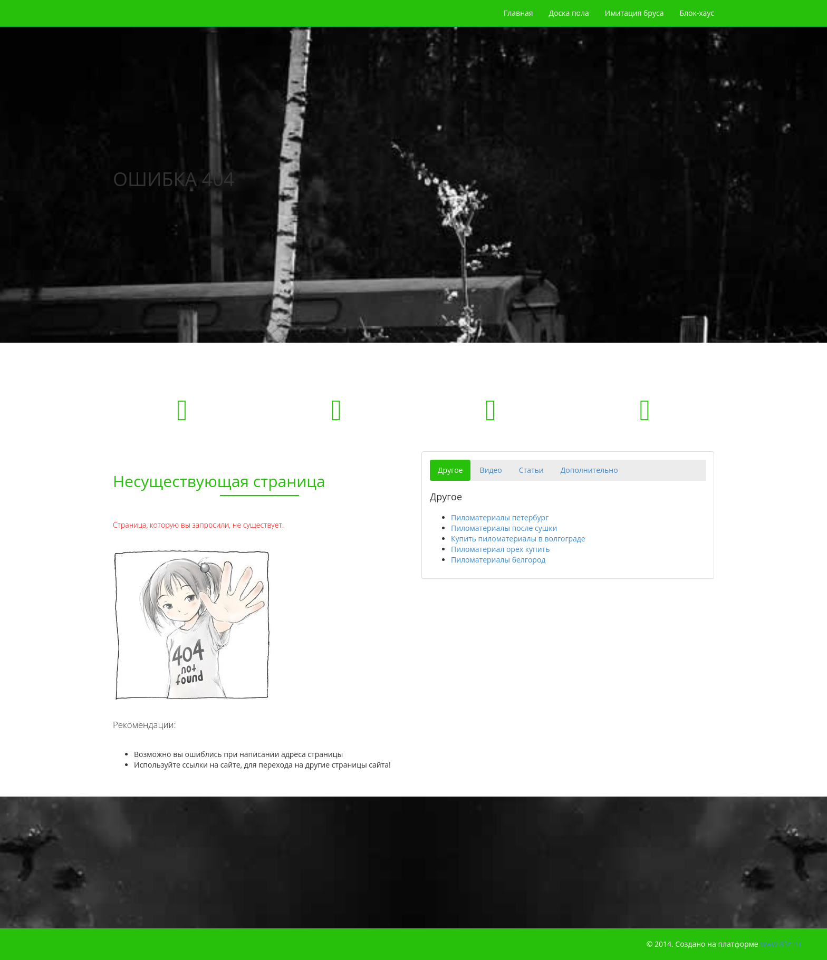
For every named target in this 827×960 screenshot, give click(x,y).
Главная (518, 13)
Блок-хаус (696, 13)
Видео (490, 470)
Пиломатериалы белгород (498, 560)
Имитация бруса (634, 13)
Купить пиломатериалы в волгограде (518, 539)
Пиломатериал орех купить (500, 549)
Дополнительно (589, 470)
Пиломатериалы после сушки (504, 528)
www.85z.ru (780, 944)
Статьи (531, 470)
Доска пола (569, 13)
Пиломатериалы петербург (500, 517)
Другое (450, 470)
